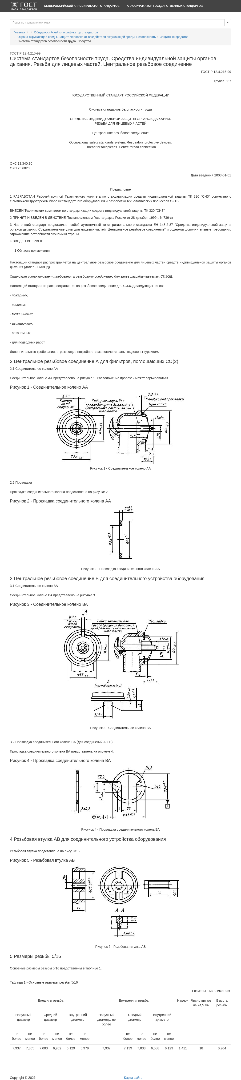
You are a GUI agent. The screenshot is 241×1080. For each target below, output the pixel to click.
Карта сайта (133, 1078)
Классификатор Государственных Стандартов (165, 6)
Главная (19, 32)
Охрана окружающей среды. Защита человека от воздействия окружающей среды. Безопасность (86, 37)
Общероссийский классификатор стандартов (82, 6)
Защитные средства (174, 37)
